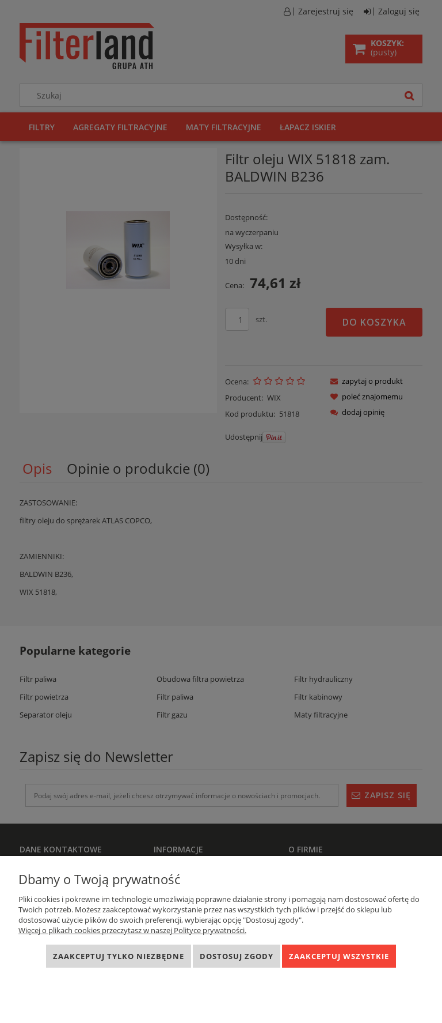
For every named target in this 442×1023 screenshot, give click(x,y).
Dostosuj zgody (236, 956)
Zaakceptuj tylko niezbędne (118, 956)
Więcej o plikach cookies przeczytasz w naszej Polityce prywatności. (132, 930)
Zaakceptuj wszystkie (339, 956)
